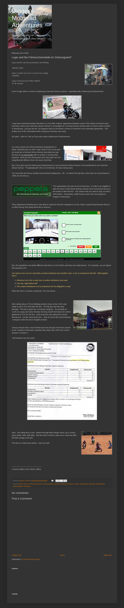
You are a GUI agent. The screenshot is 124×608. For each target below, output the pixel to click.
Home (62, 555)
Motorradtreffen (18, 486)
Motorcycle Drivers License (70, 484)
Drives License (23, 484)
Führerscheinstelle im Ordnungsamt (41, 484)
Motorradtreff (100, 484)
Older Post (108, 555)
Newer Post (16, 555)
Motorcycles (84, 484)
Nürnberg (27, 486)
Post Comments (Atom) (31, 559)
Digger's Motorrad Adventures (27, 18)
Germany (57, 484)
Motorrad (92, 484)
